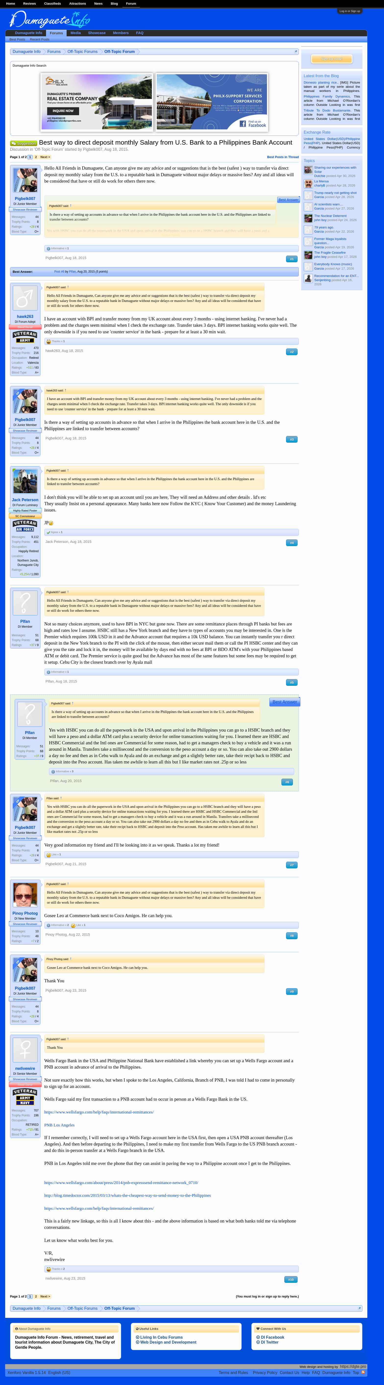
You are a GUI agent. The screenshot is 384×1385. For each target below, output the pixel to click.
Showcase (97, 33)
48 (36, 936)
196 (36, 1115)
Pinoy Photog (25, 913)
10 (36, 931)
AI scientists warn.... (328, 204)
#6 (287, 782)
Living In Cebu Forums (159, 1337)
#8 (292, 935)
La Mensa (321, 181)
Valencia (33, 362)
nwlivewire (25, 1068)
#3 (292, 439)
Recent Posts (39, 39)
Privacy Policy (265, 1373)
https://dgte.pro (353, 1366)
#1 (292, 259)
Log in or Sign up (350, 11)
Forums (56, 33)
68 (36, 640)
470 (36, 348)
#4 (292, 543)
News (98, 3)
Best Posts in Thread (283, 157)
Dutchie (319, 176)
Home (10, 3)
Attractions (77, 3)
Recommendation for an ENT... (336, 276)
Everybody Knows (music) (333, 264)
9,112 (35, 537)
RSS (363, 1372)
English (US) (59, 1373)
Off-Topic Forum (49, 149)
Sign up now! (331, 58)
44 (36, 217)
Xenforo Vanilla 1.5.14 (27, 1373)
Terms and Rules (233, 1373)
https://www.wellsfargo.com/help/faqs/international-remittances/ (99, 1112)
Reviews (29, 3)
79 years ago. (324, 227)
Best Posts (17, 39)
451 (36, 542)
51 (36, 635)
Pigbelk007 (92, 149)
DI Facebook (270, 1337)
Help (306, 1373)
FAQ (140, 33)
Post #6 (59, 271)
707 (36, 1110)
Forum (131, 3)
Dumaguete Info (28, 33)
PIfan (72, 271)
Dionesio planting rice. (320, 82)
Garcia (319, 197)
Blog (114, 3)
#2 (292, 352)
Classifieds (52, 3)
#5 (292, 682)
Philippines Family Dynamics (327, 96)
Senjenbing (322, 280)
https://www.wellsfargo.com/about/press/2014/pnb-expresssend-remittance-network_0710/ (121, 1182)
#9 (292, 991)
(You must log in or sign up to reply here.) (267, 1296)
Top (356, 1373)
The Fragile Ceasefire (330, 252)
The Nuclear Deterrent (330, 216)
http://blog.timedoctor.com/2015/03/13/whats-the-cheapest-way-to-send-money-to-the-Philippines (127, 1195)
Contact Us (289, 1373)
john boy (320, 220)
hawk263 (25, 316)
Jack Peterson (25, 500)
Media (76, 33)
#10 (291, 1279)
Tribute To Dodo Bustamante (327, 110)
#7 (292, 865)
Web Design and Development (166, 1342)
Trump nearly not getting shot (335, 193)
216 (36, 353)
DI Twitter (267, 1342)
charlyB (319, 185)
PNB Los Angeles (59, 1125)
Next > (45, 157)
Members (121, 33)
